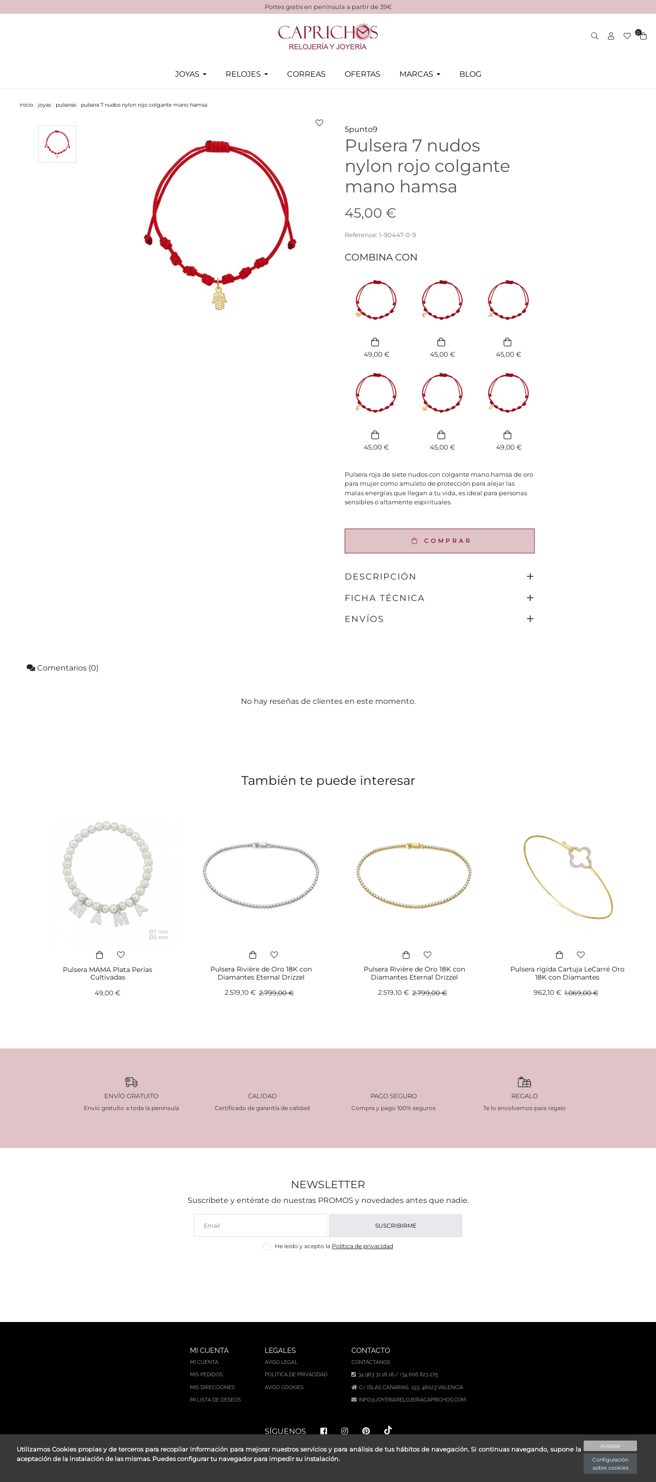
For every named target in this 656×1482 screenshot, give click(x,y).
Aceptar (610, 1445)
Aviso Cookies (284, 1387)
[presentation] (328, 1273)
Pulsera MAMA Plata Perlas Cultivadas (107, 973)
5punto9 (361, 129)
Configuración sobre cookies (610, 1463)
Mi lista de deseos (215, 1400)
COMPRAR (439, 540)
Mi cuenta (204, 1362)
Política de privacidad (362, 1246)
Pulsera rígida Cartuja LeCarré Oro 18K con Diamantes (567, 973)
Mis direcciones (212, 1387)
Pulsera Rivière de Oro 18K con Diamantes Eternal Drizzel (261, 973)
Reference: (361, 235)
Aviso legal (281, 1362)
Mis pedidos (206, 1375)
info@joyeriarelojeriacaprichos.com (412, 1400)
